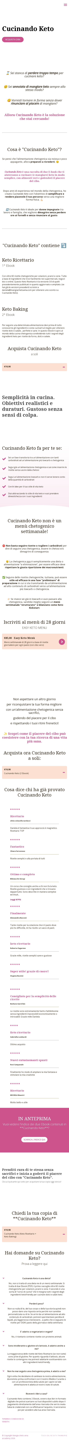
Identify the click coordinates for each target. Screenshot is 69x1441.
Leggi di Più (15, 899)
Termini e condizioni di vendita (13, 1419)
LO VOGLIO (62, 641)
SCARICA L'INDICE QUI (33, 1138)
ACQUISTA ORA (12, 39)
